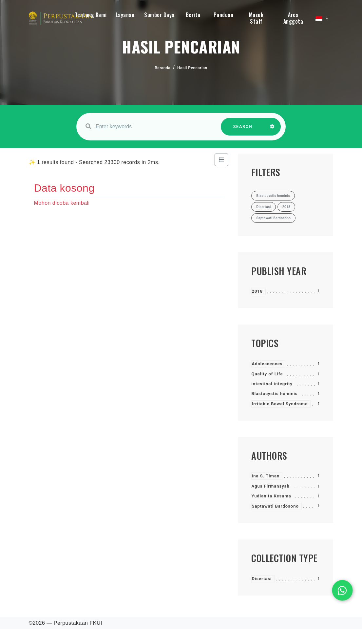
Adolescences (267, 363)
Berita (193, 15)
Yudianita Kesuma (271, 495)
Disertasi (262, 578)
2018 (257, 291)
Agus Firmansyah (270, 486)
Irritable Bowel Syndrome (280, 403)
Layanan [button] (125, 15)
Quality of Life (267, 373)
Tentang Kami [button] (91, 15)
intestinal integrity (272, 383)
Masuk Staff (256, 18)
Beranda (162, 68)
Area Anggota (293, 18)
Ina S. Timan (265, 475)
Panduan (224, 15)
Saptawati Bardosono (275, 506)
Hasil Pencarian (192, 68)
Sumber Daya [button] (159, 15)
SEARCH (242, 130)
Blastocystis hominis (274, 393)
